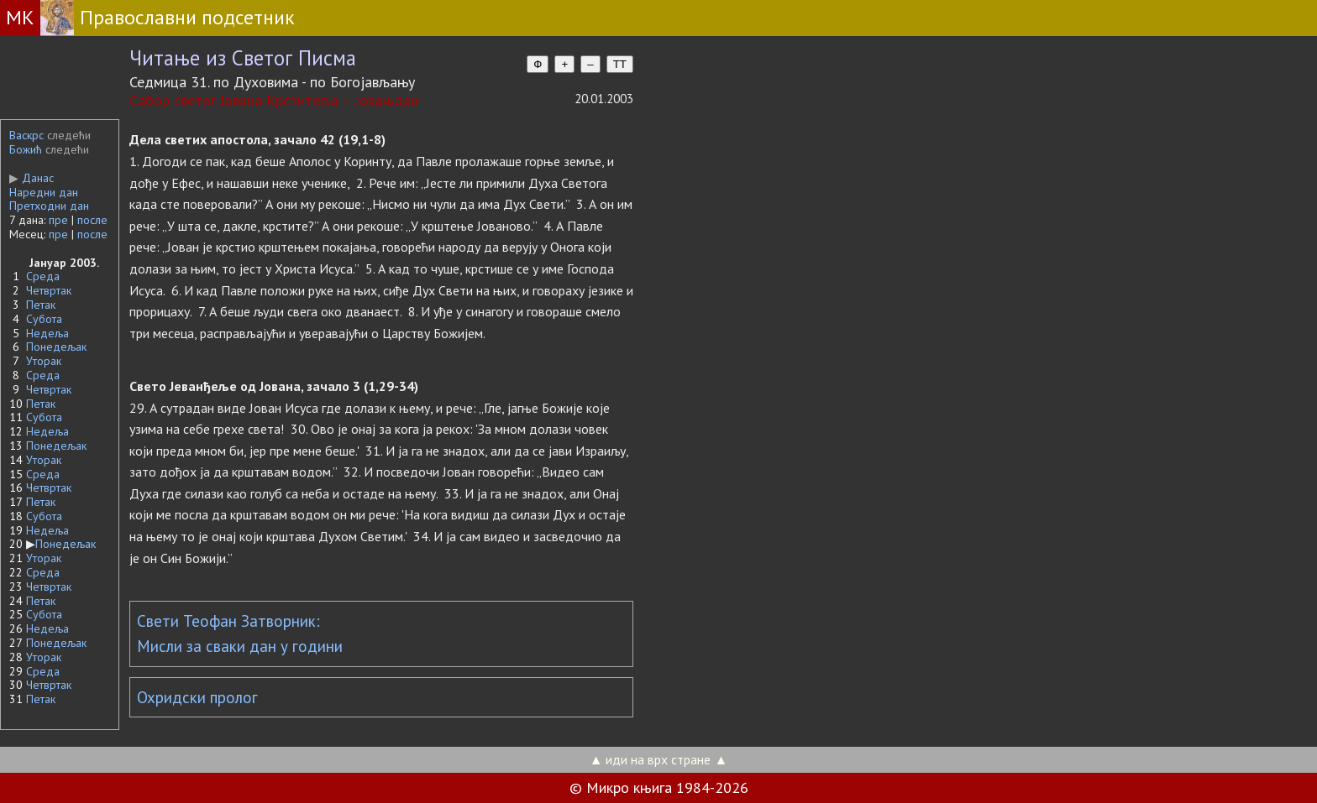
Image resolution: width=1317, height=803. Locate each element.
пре (58, 219)
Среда (43, 276)
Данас (31, 177)
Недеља (47, 333)
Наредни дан (43, 192)
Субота (44, 318)
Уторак (43, 360)
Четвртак (48, 290)
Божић (25, 149)
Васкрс (26, 135)
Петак (40, 304)
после (92, 219)
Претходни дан (49, 205)
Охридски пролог (197, 697)
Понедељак (56, 346)
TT (620, 64)
